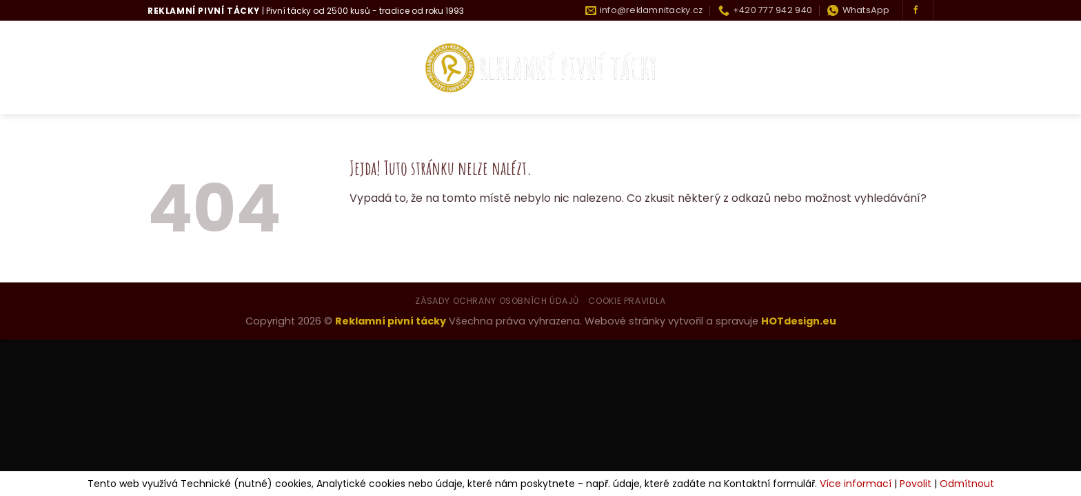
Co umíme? (306, 68)
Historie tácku (817, 68)
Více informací (855, 483)
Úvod (163, 68)
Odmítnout (967, 483)
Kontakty (904, 68)
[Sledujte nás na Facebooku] (915, 10)
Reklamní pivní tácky (390, 321)
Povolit (915, 483)
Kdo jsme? (225, 68)
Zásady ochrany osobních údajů (497, 301)
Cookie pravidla (626, 301)
